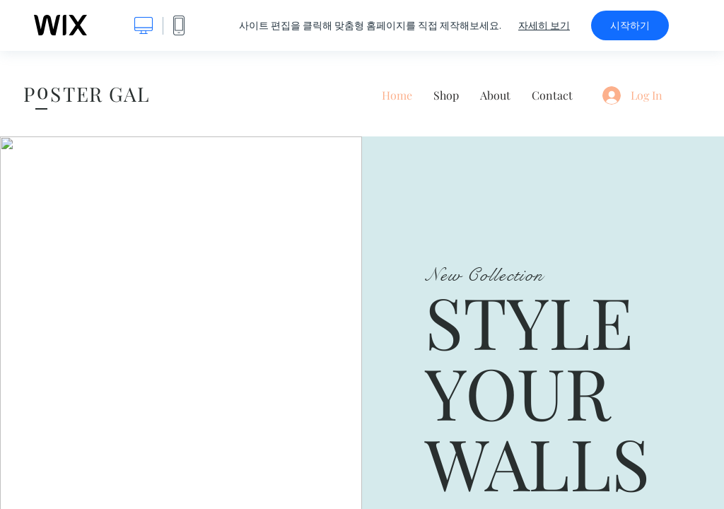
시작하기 (630, 25)
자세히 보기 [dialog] (544, 25)
